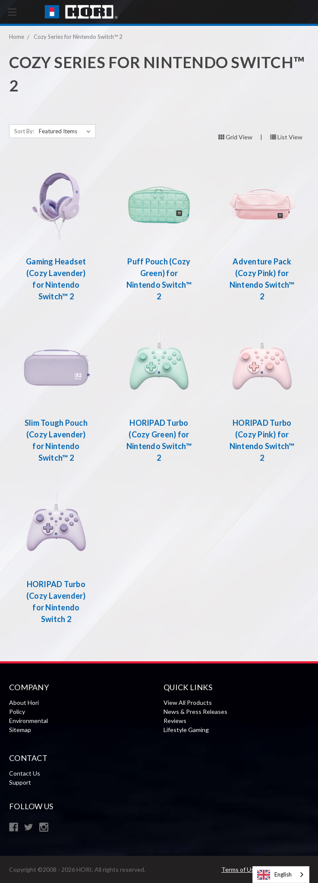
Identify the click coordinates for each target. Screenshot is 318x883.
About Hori (24, 702)
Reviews (175, 720)
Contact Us (24, 773)
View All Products (188, 702)
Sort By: (24, 131)
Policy (17, 711)
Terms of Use (239, 869)
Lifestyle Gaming (186, 729)
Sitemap (20, 729)
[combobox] (280, 874)
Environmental (28, 720)
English (274, 875)
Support (20, 782)
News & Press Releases (195, 711)
